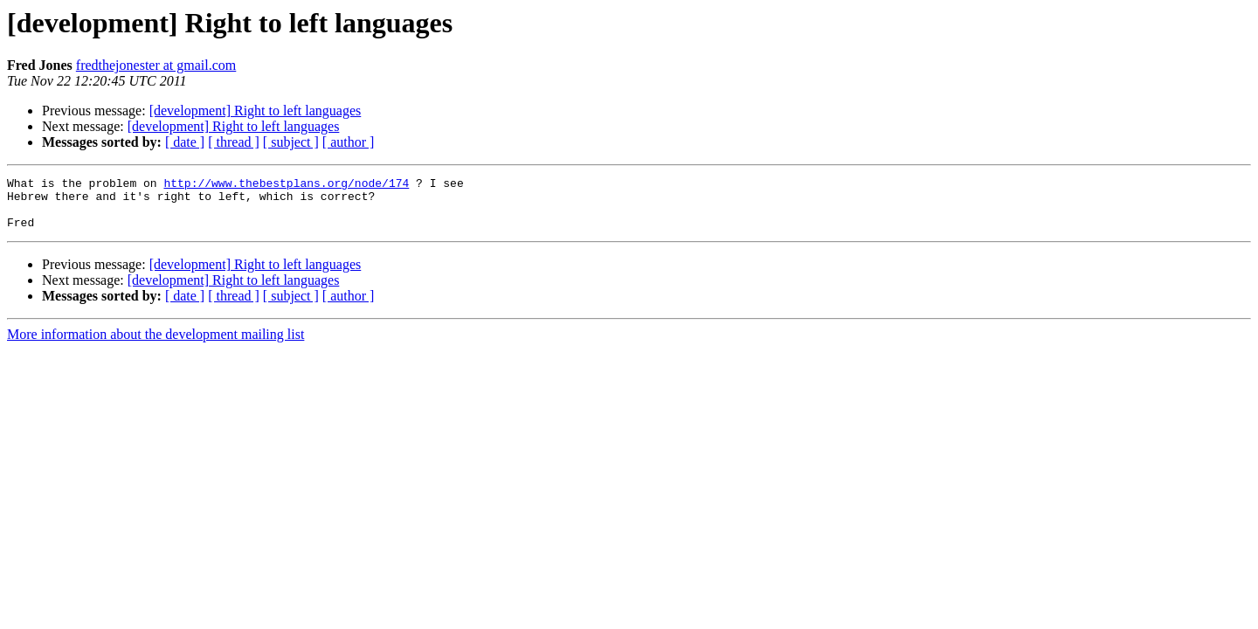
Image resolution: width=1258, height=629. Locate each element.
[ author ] (348, 142)
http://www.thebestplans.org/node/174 (286, 185)
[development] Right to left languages (255, 110)
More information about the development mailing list (155, 344)
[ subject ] (291, 142)
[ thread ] (233, 142)
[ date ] (184, 142)
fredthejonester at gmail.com (156, 65)
